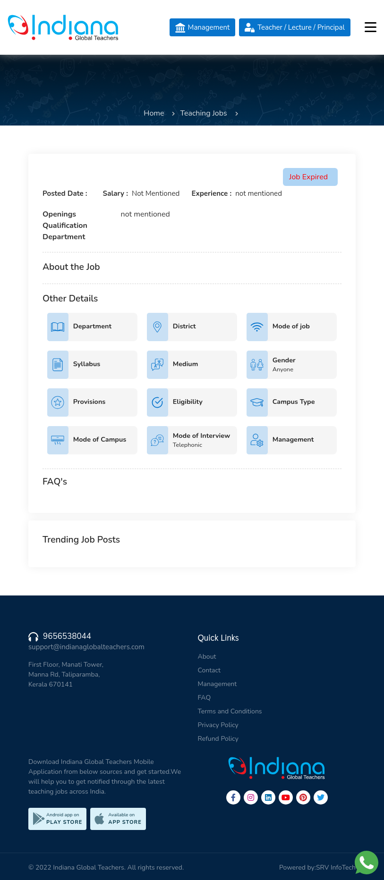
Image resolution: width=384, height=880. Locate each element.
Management (217, 683)
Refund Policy (218, 738)
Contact (209, 670)
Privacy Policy (218, 725)
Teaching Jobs (203, 113)
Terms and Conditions (230, 711)
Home (154, 113)
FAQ (204, 697)
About (207, 656)
